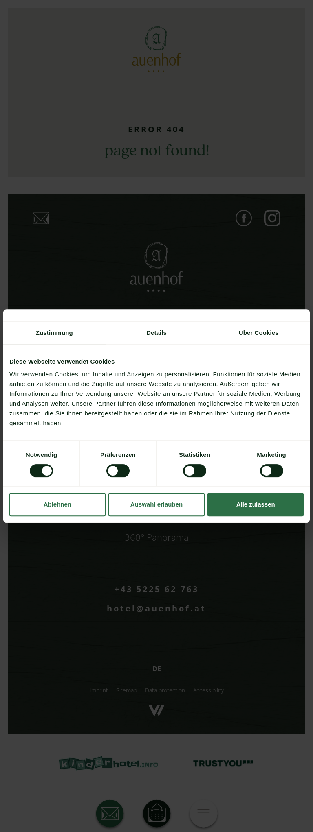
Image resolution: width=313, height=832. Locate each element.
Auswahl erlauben (156, 504)
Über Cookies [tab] (259, 332)
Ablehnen (57, 504)
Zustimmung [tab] (54, 332)
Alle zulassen (255, 504)
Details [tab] (156, 332)
